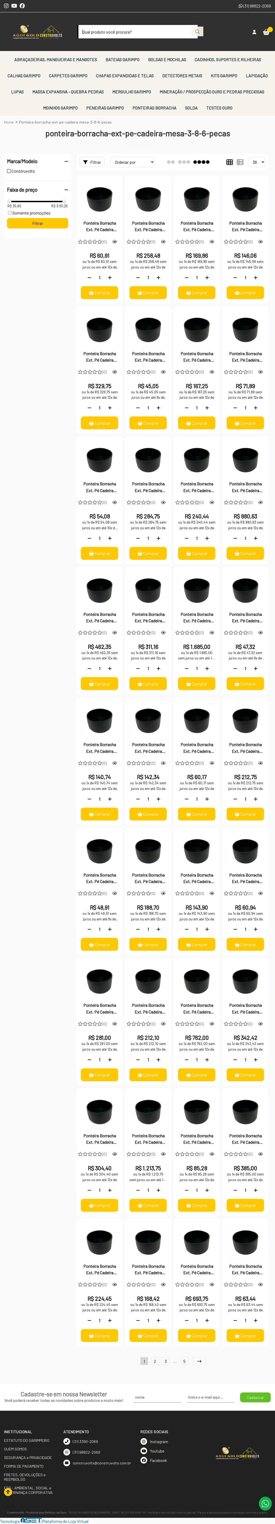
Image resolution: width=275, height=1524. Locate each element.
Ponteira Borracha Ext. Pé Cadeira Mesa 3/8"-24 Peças (148, 748)
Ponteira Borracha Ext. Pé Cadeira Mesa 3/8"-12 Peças (197, 748)
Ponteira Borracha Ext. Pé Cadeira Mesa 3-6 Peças (148, 1009)
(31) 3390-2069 (80, 1441)
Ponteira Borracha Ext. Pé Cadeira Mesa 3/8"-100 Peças (245, 748)
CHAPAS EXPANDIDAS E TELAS (125, 75)
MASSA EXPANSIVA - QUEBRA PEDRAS (68, 91)
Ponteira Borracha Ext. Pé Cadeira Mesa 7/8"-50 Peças (148, 226)
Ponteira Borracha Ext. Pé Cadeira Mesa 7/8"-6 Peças (99, 226)
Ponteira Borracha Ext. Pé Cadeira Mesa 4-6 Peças (196, 487)
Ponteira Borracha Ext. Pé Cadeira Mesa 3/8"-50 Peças (99, 748)
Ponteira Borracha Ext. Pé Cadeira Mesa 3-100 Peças (148, 1139)
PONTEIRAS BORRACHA (154, 107)
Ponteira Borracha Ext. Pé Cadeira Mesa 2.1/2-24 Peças (99, 1270)
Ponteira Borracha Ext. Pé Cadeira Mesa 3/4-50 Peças (148, 878)
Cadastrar (255, 1397)
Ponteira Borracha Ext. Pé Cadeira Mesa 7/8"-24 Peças (196, 226)
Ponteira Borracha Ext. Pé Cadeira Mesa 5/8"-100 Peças (148, 487)
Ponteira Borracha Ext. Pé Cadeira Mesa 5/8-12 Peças (99, 487)
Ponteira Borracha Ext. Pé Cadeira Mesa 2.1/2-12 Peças (148, 1270)
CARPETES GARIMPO (68, 75)
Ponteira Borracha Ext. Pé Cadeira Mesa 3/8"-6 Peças (245, 618)
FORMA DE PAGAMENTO (24, 1466)
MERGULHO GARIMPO (131, 91)
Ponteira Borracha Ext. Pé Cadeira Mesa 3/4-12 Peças (245, 878)
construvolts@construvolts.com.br (97, 1463)
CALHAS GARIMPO (24, 75)
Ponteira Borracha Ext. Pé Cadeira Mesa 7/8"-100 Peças (99, 357)
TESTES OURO (219, 107)
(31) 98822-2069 (255, 5)
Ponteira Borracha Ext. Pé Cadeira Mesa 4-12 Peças (148, 618)
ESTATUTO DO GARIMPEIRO (26, 1440)
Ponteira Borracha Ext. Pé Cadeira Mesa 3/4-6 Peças (99, 878)
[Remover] (89, 277)
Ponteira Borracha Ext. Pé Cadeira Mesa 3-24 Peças (245, 1009)
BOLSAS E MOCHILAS (167, 59)
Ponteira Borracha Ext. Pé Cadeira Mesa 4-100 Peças (196, 618)
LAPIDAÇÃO (257, 75)
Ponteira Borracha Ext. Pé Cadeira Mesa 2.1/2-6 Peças (197, 1139)
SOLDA (191, 107)
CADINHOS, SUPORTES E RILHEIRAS (228, 59)
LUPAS (17, 91)
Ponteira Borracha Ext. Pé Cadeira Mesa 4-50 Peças (245, 487)
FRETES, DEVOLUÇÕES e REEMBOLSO (25, 1477)
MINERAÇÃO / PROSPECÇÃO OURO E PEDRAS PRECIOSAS (212, 91)
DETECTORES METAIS (182, 75)
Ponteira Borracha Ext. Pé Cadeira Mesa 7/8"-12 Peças (245, 226)
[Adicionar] (109, 277)
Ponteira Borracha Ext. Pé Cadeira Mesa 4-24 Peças (99, 618)
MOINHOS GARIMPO (60, 107)
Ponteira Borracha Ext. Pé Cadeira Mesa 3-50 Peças (196, 1009)
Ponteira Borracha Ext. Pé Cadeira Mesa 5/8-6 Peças (148, 357)
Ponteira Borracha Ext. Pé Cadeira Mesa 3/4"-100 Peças (99, 1009)
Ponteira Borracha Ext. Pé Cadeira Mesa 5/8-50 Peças (197, 357)
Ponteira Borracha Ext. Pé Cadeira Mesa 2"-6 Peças (245, 1270)
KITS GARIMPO (224, 75)
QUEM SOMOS (15, 1449)
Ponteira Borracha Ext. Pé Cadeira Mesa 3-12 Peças (99, 1139)
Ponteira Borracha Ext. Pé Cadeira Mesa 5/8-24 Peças (245, 357)
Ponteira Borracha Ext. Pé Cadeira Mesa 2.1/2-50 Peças (245, 1139)
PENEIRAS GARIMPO (105, 107)
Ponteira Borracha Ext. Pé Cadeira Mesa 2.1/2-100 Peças (196, 1270)
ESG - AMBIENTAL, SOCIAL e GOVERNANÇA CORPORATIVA (28, 1490)
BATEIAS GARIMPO (122, 59)
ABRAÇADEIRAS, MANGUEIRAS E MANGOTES (55, 59)
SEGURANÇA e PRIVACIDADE (28, 1457)
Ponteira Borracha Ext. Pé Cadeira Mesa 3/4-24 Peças (196, 878)
